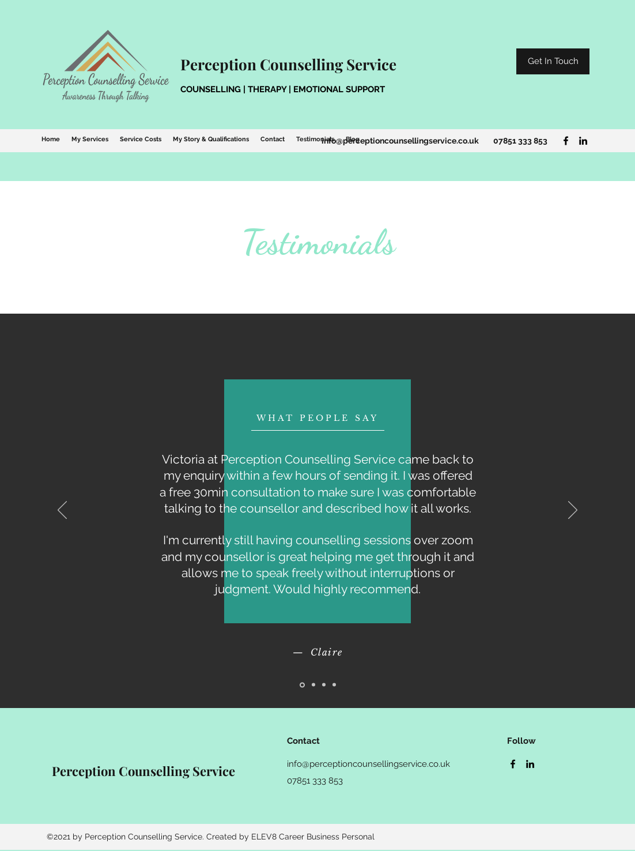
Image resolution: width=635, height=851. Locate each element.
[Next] (572, 511)
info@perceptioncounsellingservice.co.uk (400, 140)
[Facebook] (566, 140)
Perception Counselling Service (288, 64)
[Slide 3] (324, 685)
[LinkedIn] (583, 140)
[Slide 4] (334, 685)
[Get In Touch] (552, 61)
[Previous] (62, 511)
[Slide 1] (302, 684)
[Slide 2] (313, 685)
